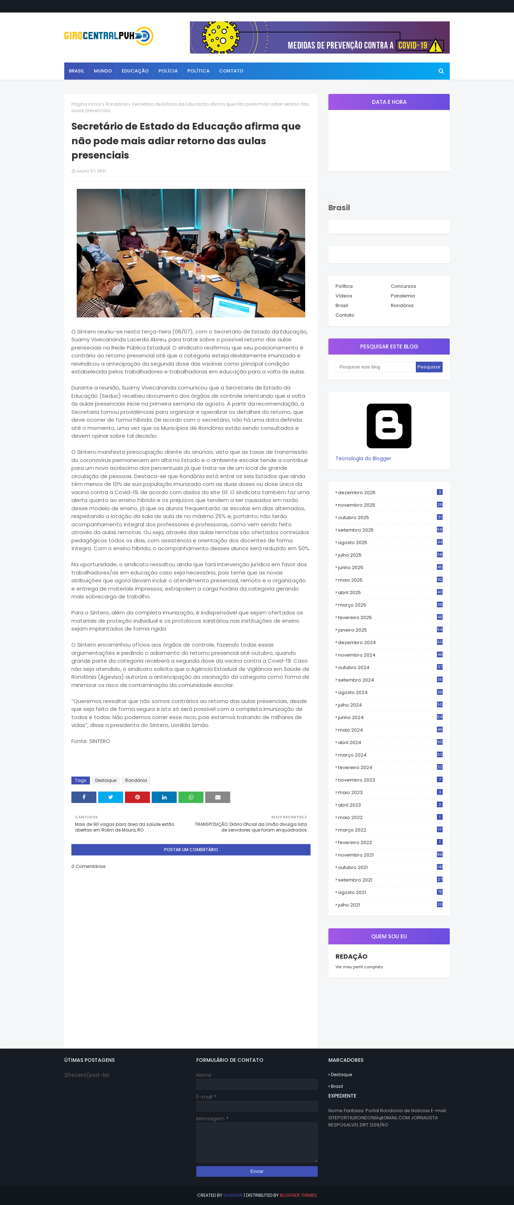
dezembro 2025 (390, 492)
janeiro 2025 (390, 630)
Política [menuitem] (198, 70)
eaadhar (233, 1195)
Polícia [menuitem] (168, 70)
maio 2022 (390, 817)
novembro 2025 (390, 505)
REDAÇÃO (352, 956)
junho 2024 (390, 717)
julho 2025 (390, 555)
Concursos (403, 286)
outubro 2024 (390, 667)
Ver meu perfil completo (359, 967)
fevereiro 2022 (390, 842)
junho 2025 (390, 567)
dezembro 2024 (390, 642)
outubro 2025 (390, 517)
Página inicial (86, 104)
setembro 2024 (390, 680)
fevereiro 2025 (390, 617)
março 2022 (390, 830)
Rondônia (116, 104)
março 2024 (390, 755)
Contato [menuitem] (231, 70)
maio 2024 (390, 730)
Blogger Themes (298, 1195)
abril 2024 (390, 742)
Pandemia (403, 295)
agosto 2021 (390, 892)
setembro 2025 (390, 530)
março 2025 (390, 605)
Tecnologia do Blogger (389, 454)
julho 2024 (390, 705)
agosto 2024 (390, 692)
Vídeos (344, 295)
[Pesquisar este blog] (376, 367)
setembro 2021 (390, 880)
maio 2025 (390, 580)
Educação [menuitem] (135, 70)
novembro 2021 (390, 855)
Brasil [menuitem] (76, 70)
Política (344, 286)
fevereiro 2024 (390, 767)
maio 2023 (390, 792)
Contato (345, 315)
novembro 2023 (390, 780)
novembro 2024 (390, 655)
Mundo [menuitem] (103, 70)
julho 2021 (390, 905)
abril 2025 (390, 592)
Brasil (342, 305)
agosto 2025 (390, 542)
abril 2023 (390, 805)
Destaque (105, 780)
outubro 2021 (390, 867)
